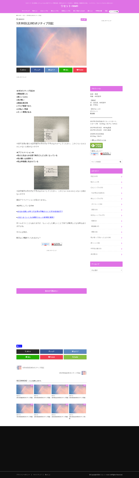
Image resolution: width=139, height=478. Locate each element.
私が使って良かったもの (101, 237)
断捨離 (95, 226)
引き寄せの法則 (97, 193)
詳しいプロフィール (99, 140)
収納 (94, 221)
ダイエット (96, 204)
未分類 (94, 254)
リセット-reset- (69, 5)
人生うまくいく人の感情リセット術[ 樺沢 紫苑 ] (35, 217)
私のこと (34, 11)
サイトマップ (25, 11)
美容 (94, 209)
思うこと (90, 11)
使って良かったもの (79, 11)
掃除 (94, 232)
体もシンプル (54, 11)
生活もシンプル (66, 11)
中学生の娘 (99, 11)
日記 (106, 11)
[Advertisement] (51, 82)
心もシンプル (44, 11)
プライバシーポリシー (23, 474)
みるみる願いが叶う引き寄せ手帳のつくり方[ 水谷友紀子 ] (40, 211)
